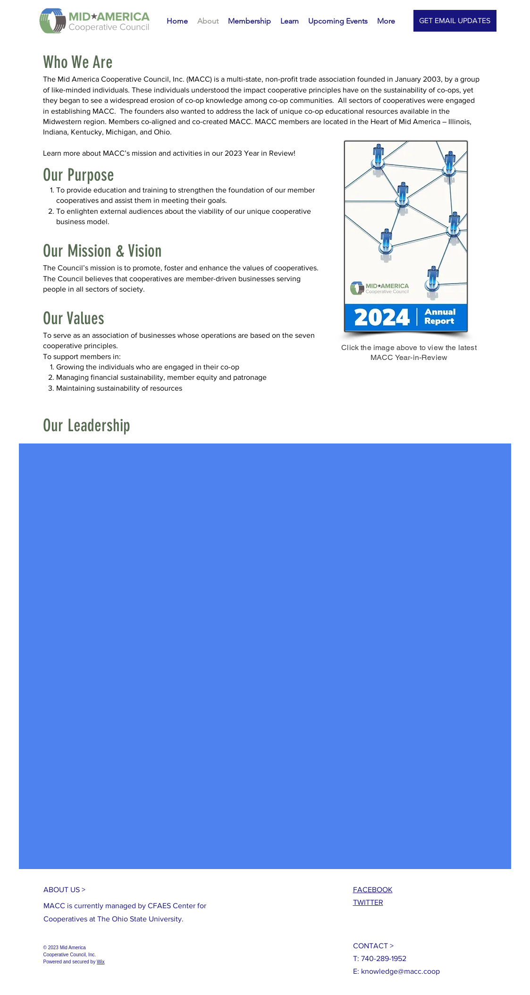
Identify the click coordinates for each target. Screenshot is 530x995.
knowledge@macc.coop (400, 971)
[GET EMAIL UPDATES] (454, 21)
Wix (101, 961)
